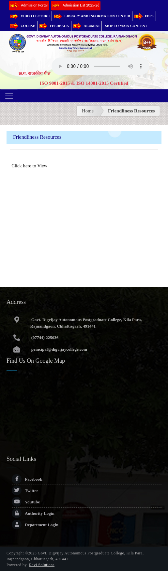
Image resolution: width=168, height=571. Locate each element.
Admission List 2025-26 (75, 5)
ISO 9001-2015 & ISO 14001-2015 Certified (84, 83)
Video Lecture (30, 16)
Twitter (25, 490)
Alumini (86, 26)
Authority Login (33, 513)
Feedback (54, 26)
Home (88, 110)
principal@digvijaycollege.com (58, 349)
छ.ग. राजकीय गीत (35, 73)
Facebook (27, 479)
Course (22, 26)
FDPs (144, 16)
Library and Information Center (92, 16)
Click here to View (29, 165)
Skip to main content (126, 26)
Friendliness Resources (131, 110)
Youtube (26, 502)
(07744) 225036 (44, 337)
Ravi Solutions (41, 565)
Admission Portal (29, 5)
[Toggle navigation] (9, 95)
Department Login (35, 524)
